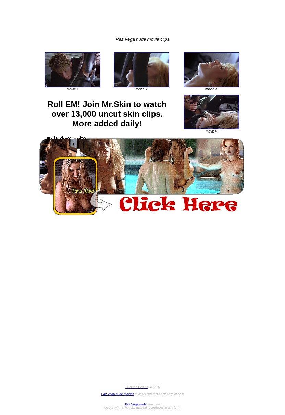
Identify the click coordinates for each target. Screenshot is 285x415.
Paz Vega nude (135, 404)
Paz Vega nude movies (117, 394)
